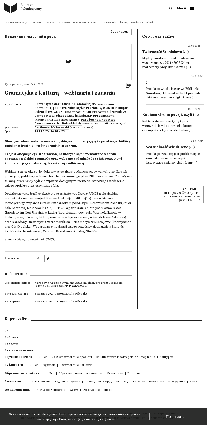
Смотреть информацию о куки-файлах (87, 419)
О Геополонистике (53, 390)
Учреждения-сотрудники (101, 382)
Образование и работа (22, 373)
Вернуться (119, 32)
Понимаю (175, 416)
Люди (108, 390)
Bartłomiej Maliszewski (52, 127)
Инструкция (176, 382)
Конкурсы (166, 357)
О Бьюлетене (41, 382)
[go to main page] (24, 8)
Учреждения (91, 390)
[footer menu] (7, 331)
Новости (11, 344)
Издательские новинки (75, 365)
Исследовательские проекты (80, 22)
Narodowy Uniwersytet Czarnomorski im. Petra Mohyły (75, 121)
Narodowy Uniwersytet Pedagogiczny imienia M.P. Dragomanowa (81, 114)
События (11, 337)
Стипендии (115, 373)
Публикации (14, 365)
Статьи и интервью (19, 350)
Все (44, 357)
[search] (170, 8)
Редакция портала (67, 382)
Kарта (74, 390)
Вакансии (134, 373)
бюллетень (13, 381)
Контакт (139, 382)
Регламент (156, 382)
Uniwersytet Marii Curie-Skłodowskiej (63, 104)
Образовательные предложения (81, 373)
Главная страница (16, 22)
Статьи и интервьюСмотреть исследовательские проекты (181, 194)
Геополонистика (17, 390)
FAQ (126, 382)
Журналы (49, 365)
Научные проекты (44, 22)
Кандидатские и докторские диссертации (125, 357)
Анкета (194, 382)
